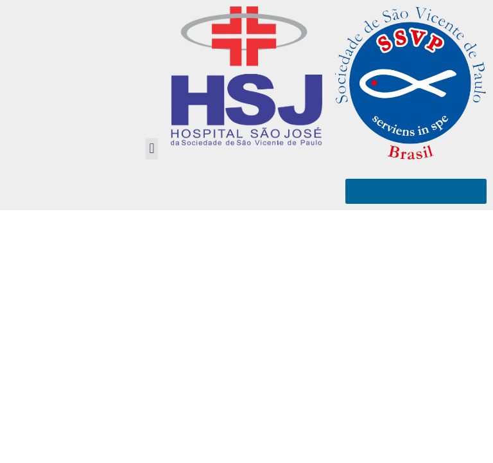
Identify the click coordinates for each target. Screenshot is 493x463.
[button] (152, 148)
